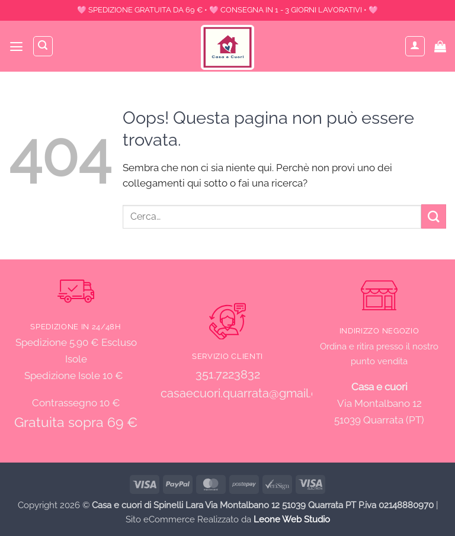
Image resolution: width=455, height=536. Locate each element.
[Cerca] (44, 46)
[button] (16, 46)
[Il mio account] (415, 46)
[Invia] (433, 216)
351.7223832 (228, 374)
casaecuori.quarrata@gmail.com (248, 393)
